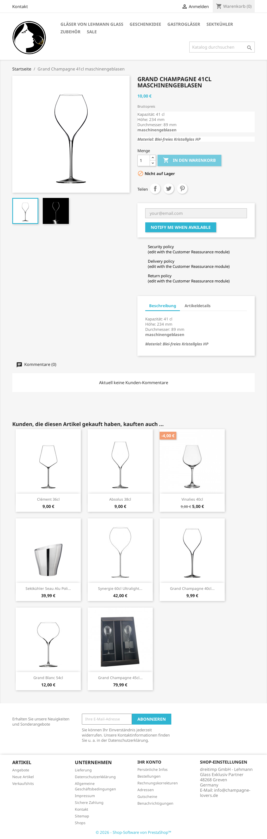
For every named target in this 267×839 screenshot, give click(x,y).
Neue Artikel (23, 776)
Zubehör (70, 32)
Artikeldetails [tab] (198, 305)
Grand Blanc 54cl (48, 677)
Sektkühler (220, 24)
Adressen (145, 789)
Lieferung (83, 769)
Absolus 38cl (120, 499)
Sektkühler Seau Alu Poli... (48, 588)
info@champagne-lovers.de (225, 792)
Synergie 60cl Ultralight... (120, 588)
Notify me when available (181, 227)
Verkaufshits (23, 783)
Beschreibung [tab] (162, 305)
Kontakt (20, 6)
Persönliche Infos (152, 769)
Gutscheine (147, 796)
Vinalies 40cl (192, 499)
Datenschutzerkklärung (95, 776)
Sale (92, 32)
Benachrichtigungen (155, 803)
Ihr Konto (149, 762)
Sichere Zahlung (89, 802)
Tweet (168, 188)
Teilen (155, 188)
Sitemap (82, 816)
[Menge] (143, 160)
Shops (80, 822)
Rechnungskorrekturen (157, 782)
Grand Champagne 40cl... (192, 588)
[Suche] (222, 47)
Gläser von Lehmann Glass (91, 24)
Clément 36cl (48, 499)
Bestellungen (149, 776)
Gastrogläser (183, 24)
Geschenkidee (145, 24)
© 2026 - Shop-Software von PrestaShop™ (133, 832)
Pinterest (182, 188)
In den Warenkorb (189, 160)
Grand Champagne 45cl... (120, 677)
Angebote (20, 769)
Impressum (85, 795)
